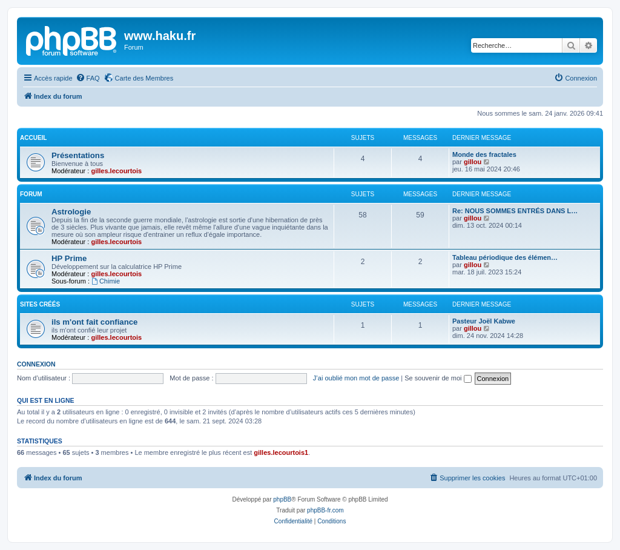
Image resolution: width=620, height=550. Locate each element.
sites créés (40, 304)
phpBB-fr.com (325, 510)
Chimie (105, 281)
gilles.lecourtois (116, 170)
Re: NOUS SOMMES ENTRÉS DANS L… (515, 210)
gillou (472, 161)
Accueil (33, 137)
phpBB (282, 499)
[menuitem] (88, 78)
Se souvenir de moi (437, 378)
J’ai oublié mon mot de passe (356, 378)
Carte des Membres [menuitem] (144, 78)
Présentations (77, 155)
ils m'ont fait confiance (94, 321)
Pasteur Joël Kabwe (483, 321)
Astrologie (71, 211)
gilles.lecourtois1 (281, 452)
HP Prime (69, 258)
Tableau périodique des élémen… (505, 257)
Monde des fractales (484, 154)
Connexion (36, 364)
